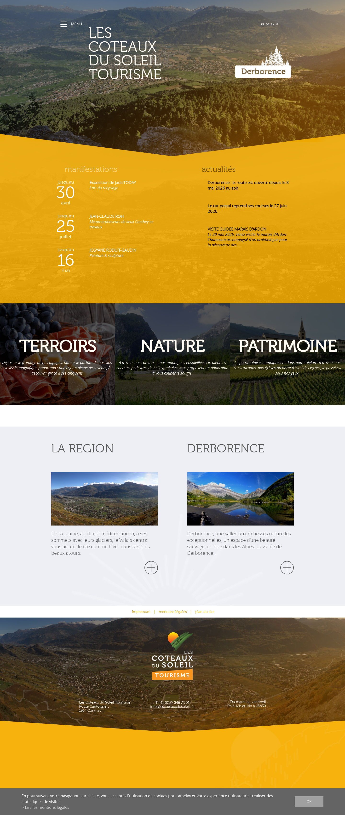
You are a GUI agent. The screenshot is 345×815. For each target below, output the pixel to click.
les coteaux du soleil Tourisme (124, 54)
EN (272, 24)
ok (309, 801)
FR (262, 24)
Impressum (141, 612)
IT (277, 24)
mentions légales (173, 612)
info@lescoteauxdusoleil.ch (172, 707)
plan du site (204, 612)
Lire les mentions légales (47, 807)
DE (267, 24)
